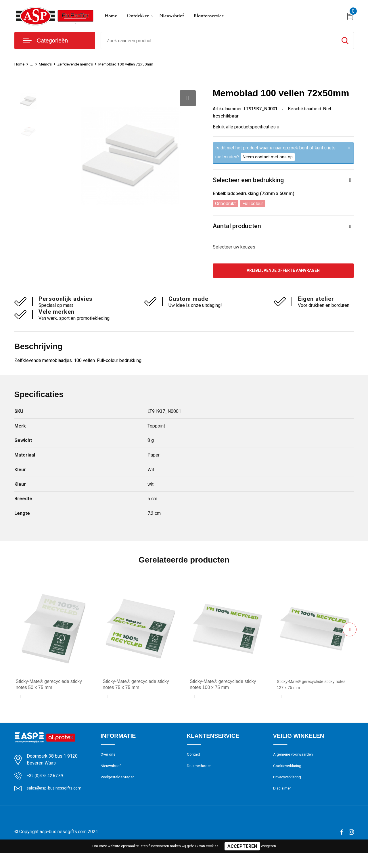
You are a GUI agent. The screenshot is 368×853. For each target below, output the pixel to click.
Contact (194, 756)
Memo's (46, 64)
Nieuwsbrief (171, 16)
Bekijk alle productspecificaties (246, 127)
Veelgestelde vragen (120, 780)
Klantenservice (209, 16)
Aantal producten (237, 226)
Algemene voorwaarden (295, 756)
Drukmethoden (200, 768)
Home (111, 16)
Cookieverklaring (288, 768)
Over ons (109, 756)
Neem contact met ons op (268, 156)
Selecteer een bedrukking (248, 180)
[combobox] (218, 40)
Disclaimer (283, 793)
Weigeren (268, 846)
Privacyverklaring (288, 780)
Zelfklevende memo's (80, 64)
